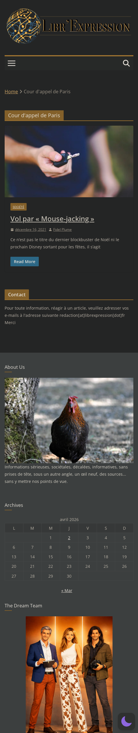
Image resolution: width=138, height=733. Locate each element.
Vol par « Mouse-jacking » (52, 218)
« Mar (66, 590)
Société (18, 207)
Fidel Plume (62, 229)
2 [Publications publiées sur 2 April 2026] (69, 537)
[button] (126, 721)
